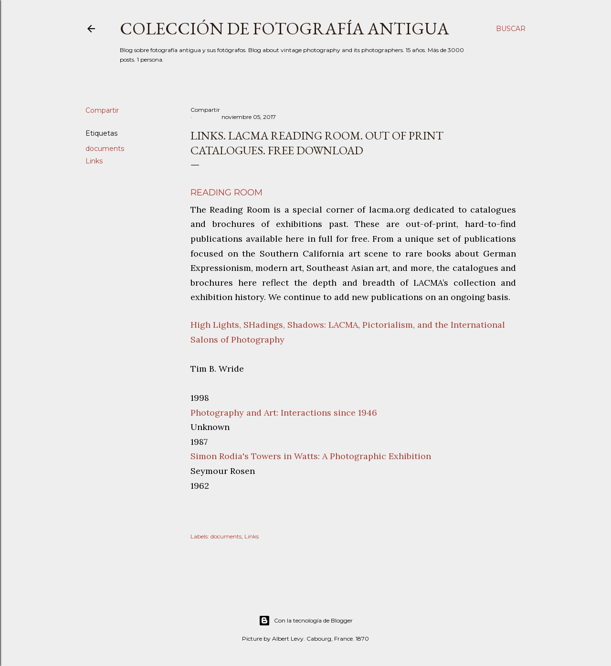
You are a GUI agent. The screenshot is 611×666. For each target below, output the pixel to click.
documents (104, 148)
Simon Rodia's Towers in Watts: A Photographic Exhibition (310, 456)
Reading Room (226, 192)
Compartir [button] (102, 110)
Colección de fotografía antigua (284, 28)
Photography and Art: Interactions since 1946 (283, 412)
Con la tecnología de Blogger (306, 620)
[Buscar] (511, 28)
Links (94, 161)
